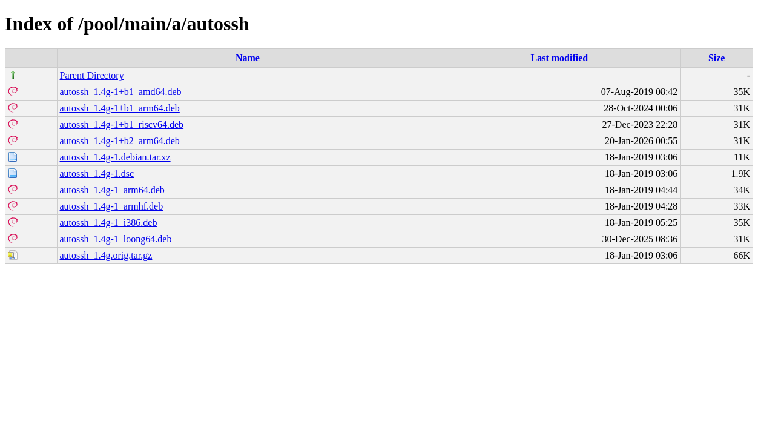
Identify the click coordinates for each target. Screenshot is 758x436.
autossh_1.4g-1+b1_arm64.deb (120, 108)
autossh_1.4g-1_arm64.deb (112, 190)
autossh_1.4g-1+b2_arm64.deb (120, 141)
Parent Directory (92, 75)
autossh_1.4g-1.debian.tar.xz (115, 157)
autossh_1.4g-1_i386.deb (108, 222)
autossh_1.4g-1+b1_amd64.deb (121, 92)
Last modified (559, 58)
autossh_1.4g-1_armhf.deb (111, 206)
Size (716, 58)
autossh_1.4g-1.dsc (97, 173)
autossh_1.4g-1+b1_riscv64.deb (122, 124)
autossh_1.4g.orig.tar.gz (106, 255)
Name (248, 58)
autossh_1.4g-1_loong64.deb (116, 239)
